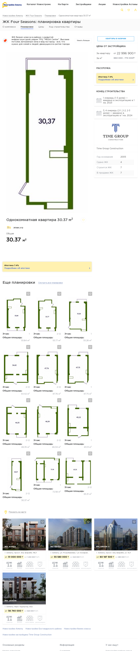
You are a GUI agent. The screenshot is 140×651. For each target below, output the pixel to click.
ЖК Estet (55, 547)
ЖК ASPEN (10, 547)
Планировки (50, 16)
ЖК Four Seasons (34, 16)
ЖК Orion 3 (102, 547)
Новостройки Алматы (13, 16)
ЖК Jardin (10, 601)
